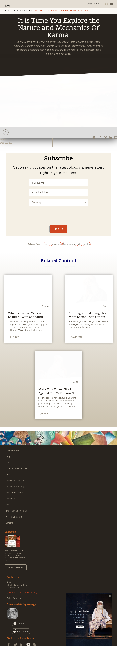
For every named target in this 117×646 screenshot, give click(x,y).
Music (8, 463)
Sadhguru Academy (14, 487)
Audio (27, 10)
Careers (9, 523)
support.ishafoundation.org (23, 593)
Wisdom (17, 10)
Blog (7, 457)
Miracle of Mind (13, 450)
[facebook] (100, 137)
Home (6, 10)
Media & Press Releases (16, 469)
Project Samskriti (14, 517)
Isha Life (9, 505)
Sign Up (58, 229)
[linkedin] (111, 137)
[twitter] (105, 137)
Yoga (7, 475)
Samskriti (10, 499)
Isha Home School (14, 493)
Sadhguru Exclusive (14, 481)
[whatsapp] (94, 137)
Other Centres (14, 598)
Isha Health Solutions (16, 511)
